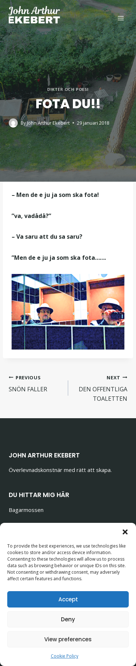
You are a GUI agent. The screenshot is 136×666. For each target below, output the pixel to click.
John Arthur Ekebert (48, 123)
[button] (125, 532)
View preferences (68, 639)
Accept (68, 599)
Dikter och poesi (68, 89)
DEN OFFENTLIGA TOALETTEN (101, 388)
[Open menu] (120, 18)
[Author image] (13, 123)
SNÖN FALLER (35, 383)
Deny (68, 619)
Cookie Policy (64, 656)
